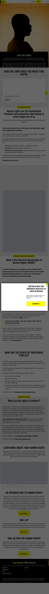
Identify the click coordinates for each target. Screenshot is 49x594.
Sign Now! (35, 304)
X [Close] (46, 284)
